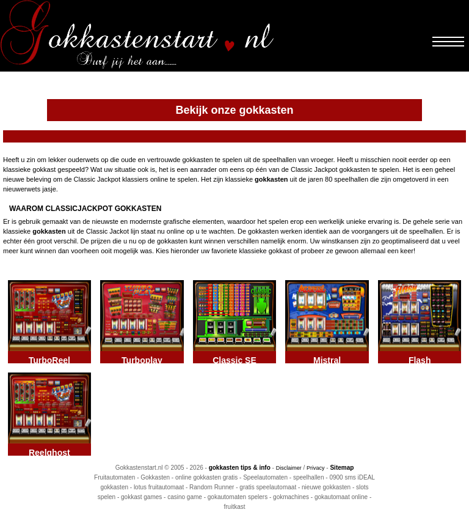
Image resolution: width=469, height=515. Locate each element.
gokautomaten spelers (237, 497)
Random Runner (211, 487)
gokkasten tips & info (240, 467)
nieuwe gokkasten (326, 487)
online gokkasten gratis (206, 477)
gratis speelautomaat (267, 487)
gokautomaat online (341, 497)
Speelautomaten (265, 477)
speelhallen (308, 477)
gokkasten (271, 179)
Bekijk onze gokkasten (234, 110)
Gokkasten (155, 477)
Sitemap (342, 467)
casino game (184, 497)
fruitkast (234, 506)
